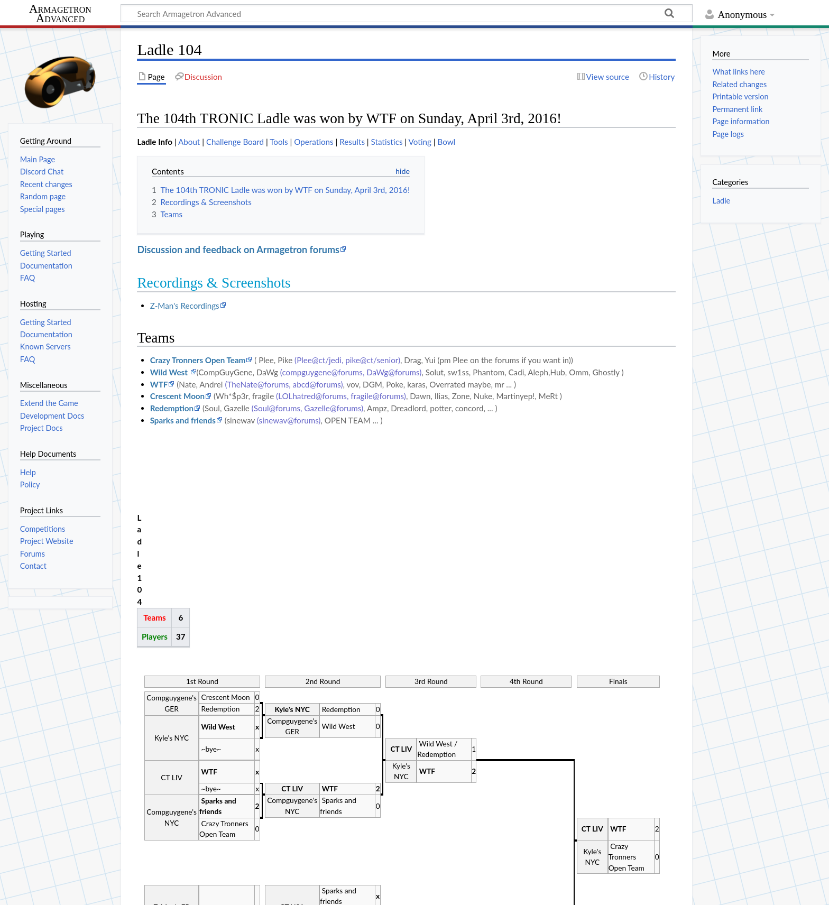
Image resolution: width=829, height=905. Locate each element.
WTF (159, 384)
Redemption (172, 408)
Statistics (387, 141)
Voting (420, 141)
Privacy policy (32, 890)
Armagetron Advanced (60, 14)
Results (352, 141)
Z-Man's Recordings (184, 305)
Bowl (446, 141)
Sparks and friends (183, 420)
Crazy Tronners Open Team (198, 360)
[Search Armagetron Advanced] (406, 13)
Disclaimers (194, 890)
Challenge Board (235, 141)
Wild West (170, 372)
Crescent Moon (177, 396)
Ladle (721, 200)
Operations (313, 141)
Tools (279, 141)
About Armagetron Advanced (116, 890)
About (189, 141)
